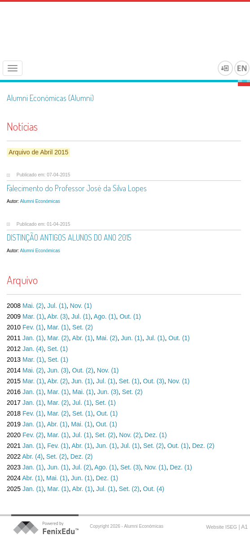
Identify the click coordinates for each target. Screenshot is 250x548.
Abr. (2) (57, 381)
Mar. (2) (58, 338)
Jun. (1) (131, 338)
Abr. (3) (57, 316)
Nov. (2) (130, 434)
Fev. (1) (33, 327)
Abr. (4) (32, 456)
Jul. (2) (82, 467)
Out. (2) (82, 370)
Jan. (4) (33, 348)
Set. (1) (57, 348)
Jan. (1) (33, 338)
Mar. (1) (33, 316)
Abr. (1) (82, 338)
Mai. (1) (82, 391)
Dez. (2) (203, 445)
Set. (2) (82, 327)
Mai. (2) (33, 305)
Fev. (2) (33, 434)
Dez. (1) (156, 434)
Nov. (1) (81, 305)
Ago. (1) (105, 316)
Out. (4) (153, 488)
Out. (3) (153, 381)
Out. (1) (129, 316)
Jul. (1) (56, 305)
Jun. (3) (57, 370)
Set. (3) (130, 467)
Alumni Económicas (40, 201)
